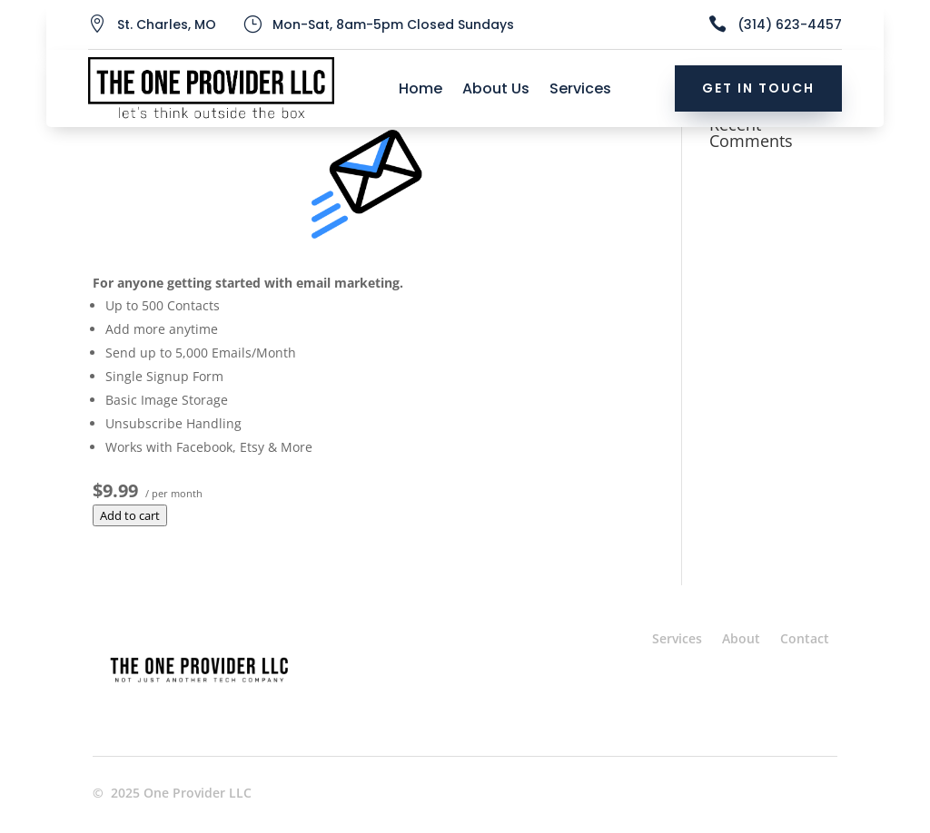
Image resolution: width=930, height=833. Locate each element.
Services (580, 91)
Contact (804, 638)
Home (420, 91)
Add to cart (130, 515)
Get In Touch (758, 88)
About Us (495, 91)
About (741, 638)
